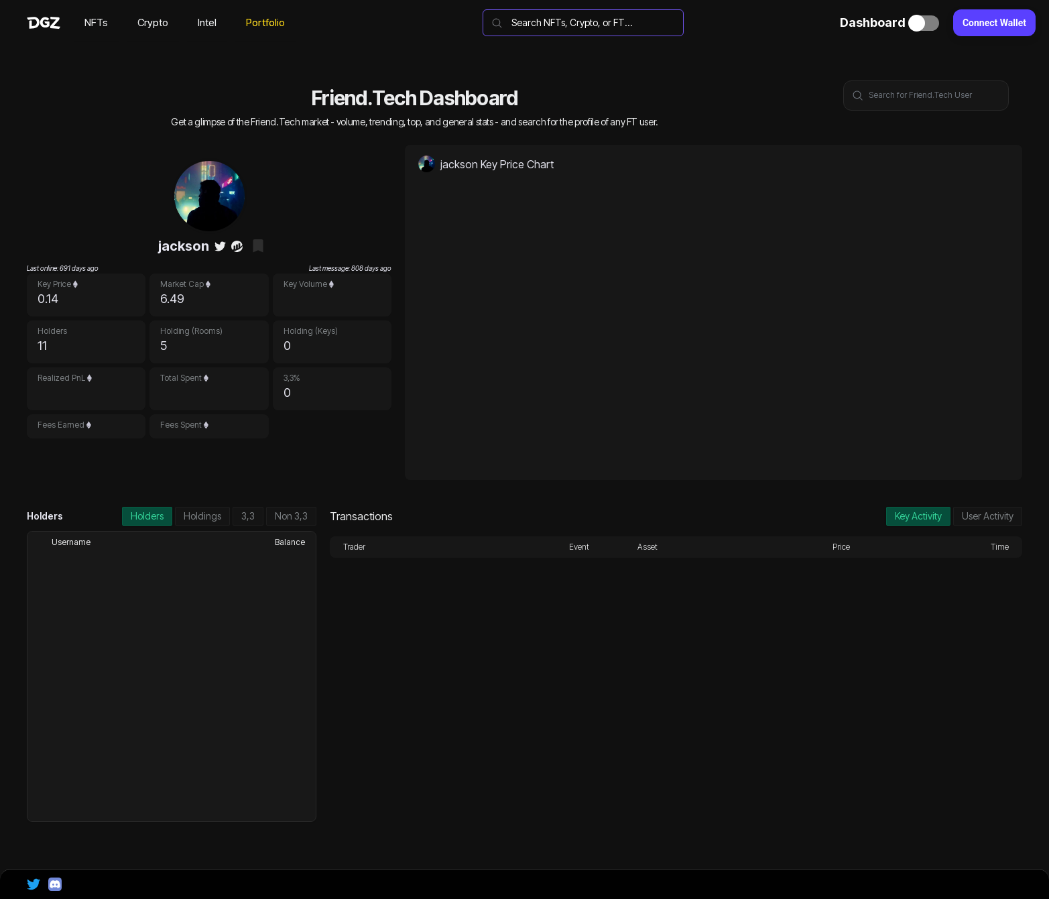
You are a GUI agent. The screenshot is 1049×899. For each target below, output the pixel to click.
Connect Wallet (994, 22)
